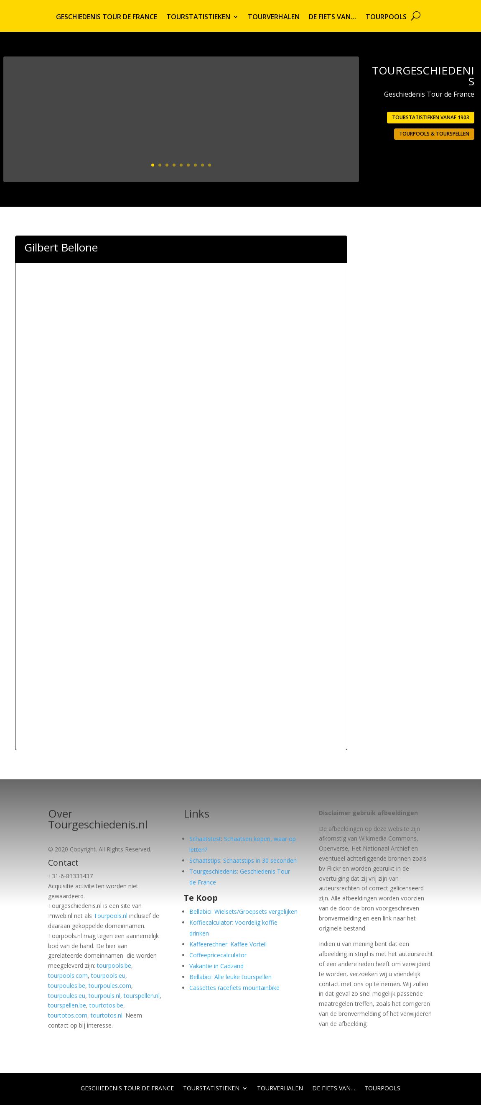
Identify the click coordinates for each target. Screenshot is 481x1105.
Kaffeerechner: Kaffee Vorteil (228, 944)
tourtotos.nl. (107, 1015)
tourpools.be (114, 965)
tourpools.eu (108, 975)
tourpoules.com (110, 986)
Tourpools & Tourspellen (434, 133)
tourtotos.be (106, 1005)
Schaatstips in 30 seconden (260, 860)
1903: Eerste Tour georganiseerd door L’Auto (264, 97)
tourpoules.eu (66, 996)
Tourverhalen (274, 17)
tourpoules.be (66, 986)
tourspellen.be (67, 1005)
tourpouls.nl (104, 996)
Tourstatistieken (198, 17)
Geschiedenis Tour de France (106, 17)
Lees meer (320, 151)
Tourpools (386, 17)
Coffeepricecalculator (218, 955)
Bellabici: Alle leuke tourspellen (230, 977)
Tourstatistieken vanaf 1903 (430, 117)
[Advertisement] (181, 311)
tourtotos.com (67, 1015)
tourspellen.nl (142, 996)
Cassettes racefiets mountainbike (234, 988)
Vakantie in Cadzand (216, 966)
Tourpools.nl (110, 916)
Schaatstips (204, 860)
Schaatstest (205, 839)
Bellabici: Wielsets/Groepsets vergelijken (243, 911)
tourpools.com (68, 975)
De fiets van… (332, 17)
